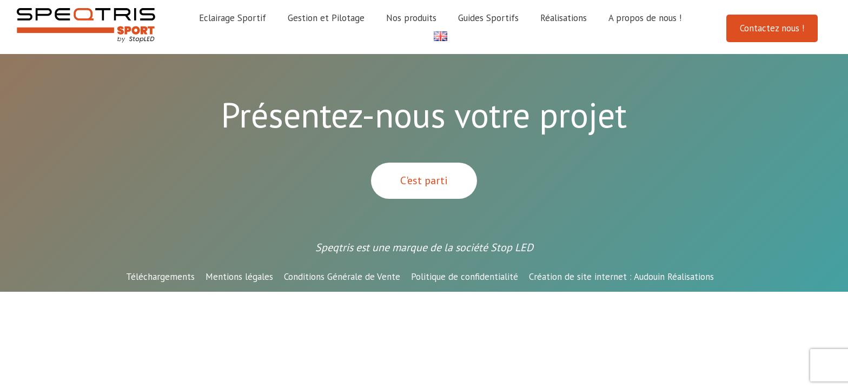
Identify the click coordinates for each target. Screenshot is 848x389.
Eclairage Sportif (232, 18)
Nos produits (411, 18)
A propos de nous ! (644, 18)
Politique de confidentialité (464, 277)
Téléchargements (160, 277)
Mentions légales (239, 277)
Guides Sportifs (488, 18)
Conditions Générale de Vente (342, 277)
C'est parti (424, 180)
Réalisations (563, 18)
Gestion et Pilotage (326, 18)
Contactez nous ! (772, 28)
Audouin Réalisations (621, 277)
